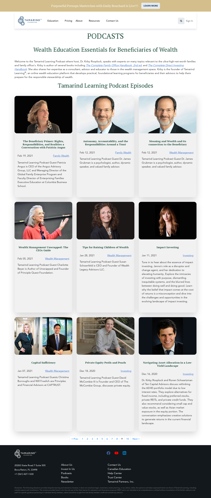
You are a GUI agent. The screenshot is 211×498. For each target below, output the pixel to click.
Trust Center (115, 477)
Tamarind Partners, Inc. (121, 481)
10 (127, 438)
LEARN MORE (150, 5)
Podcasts (66, 473)
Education (52, 20)
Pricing (68, 20)
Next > (136, 438)
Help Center (115, 473)
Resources (94, 20)
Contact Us (112, 20)
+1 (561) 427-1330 (24, 474)
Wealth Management (181, 152)
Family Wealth (61, 155)
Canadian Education (119, 469)
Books (64, 477)
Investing (188, 255)
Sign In (189, 20)
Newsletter (67, 481)
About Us (66, 464)
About (79, 20)
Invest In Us (68, 469)
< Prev (74, 438)
